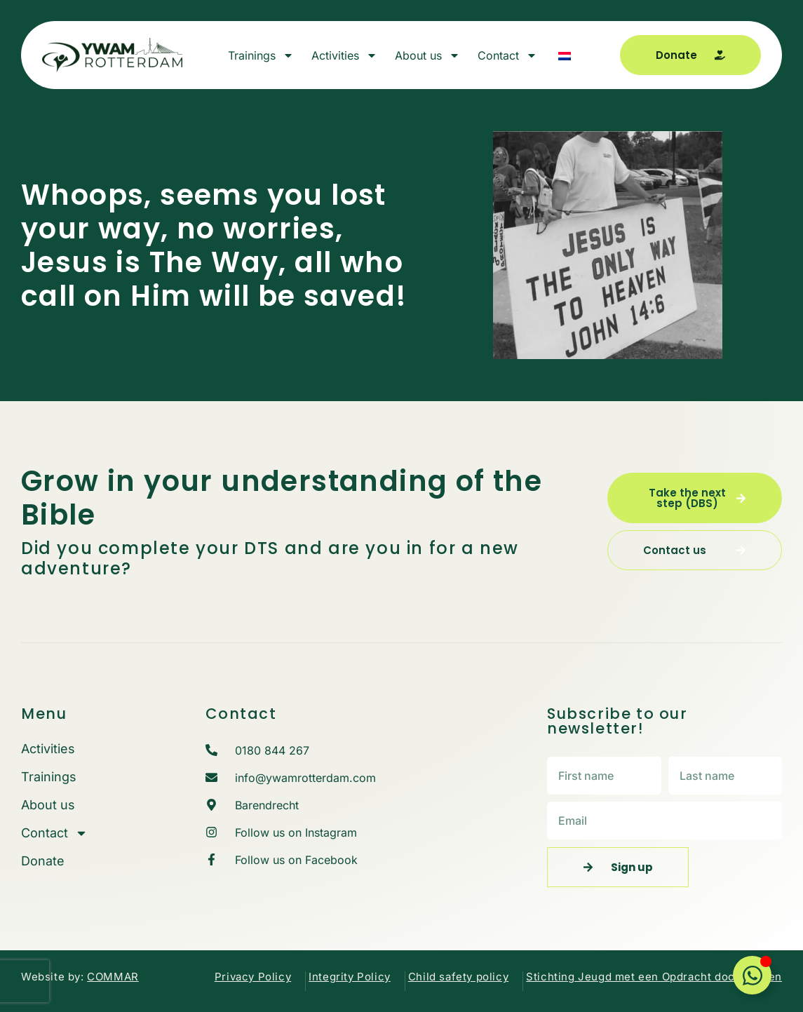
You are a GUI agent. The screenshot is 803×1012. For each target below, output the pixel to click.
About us (427, 55)
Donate (43, 861)
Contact (507, 55)
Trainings (261, 55)
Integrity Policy (350, 976)
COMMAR (113, 976)
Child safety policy (458, 976)
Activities (344, 55)
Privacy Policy (253, 976)
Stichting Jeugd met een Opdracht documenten (654, 976)
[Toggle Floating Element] (752, 975)
